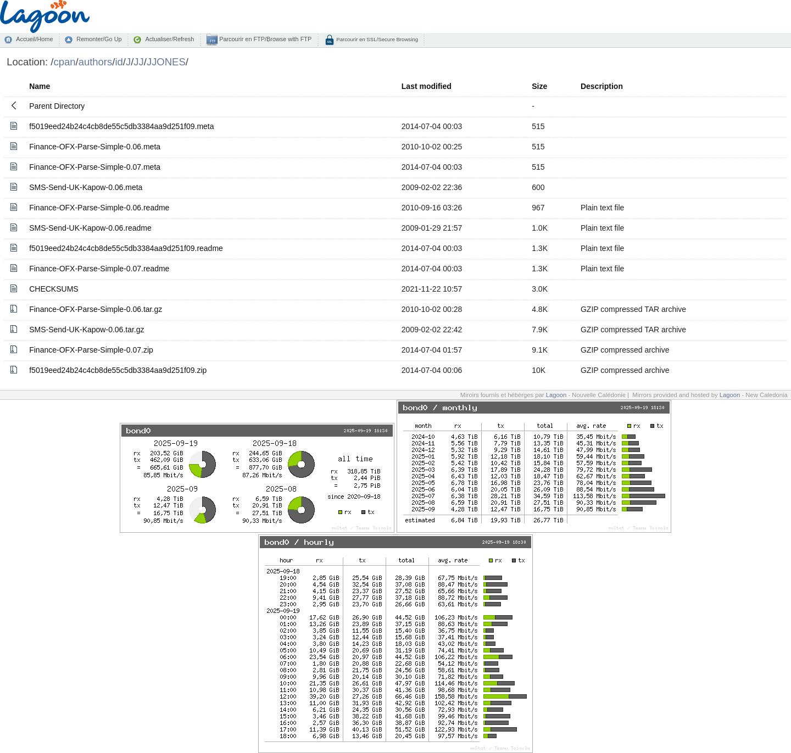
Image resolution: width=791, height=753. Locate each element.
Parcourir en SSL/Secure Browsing (376, 39)
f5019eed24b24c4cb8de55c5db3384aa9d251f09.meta (121, 126)
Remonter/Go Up (98, 39)
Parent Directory (57, 106)
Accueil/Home (34, 39)
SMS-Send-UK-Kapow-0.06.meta (85, 187)
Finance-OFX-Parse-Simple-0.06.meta (94, 146)
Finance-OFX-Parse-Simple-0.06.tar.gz (95, 309)
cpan (64, 62)
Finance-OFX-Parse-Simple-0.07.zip (91, 349)
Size (539, 86)
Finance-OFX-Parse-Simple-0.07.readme (99, 268)
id (118, 62)
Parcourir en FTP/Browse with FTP (264, 39)
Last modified (427, 86)
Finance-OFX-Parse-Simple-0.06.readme (99, 207)
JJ (138, 62)
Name (39, 86)
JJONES (166, 62)
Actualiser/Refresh (169, 39)
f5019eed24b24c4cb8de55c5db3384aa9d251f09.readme (126, 248)
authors (96, 62)
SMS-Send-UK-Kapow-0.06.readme (90, 228)
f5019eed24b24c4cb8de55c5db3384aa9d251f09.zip (118, 370)
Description (602, 86)
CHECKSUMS (53, 289)
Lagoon (556, 395)
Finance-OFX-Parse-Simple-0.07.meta (94, 167)
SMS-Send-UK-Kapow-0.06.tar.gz (86, 329)
